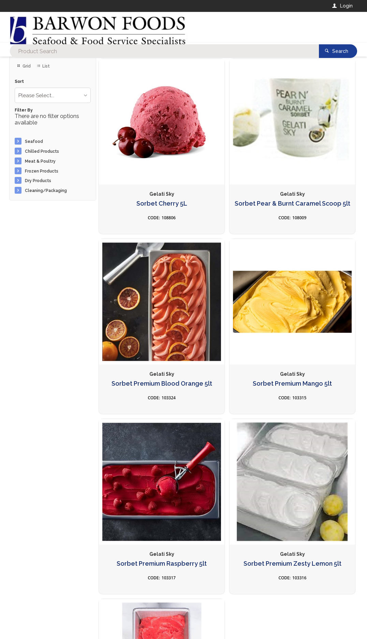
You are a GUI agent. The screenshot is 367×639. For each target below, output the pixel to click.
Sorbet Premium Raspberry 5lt (227, 304)
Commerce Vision (48, 622)
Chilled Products (42, 151)
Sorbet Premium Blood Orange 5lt (314, 164)
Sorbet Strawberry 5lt (139, 440)
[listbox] (53, 95)
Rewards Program (275, 597)
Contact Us (28, 593)
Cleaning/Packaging (46, 190)
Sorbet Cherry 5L (140, 160)
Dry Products (38, 180)
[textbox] (156, 27)
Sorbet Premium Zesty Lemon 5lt (314, 304)
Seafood (34, 141)
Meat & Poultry (40, 161)
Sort (19, 81)
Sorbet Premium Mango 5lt (140, 304)
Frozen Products (41, 171)
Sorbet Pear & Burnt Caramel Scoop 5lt (227, 164)
